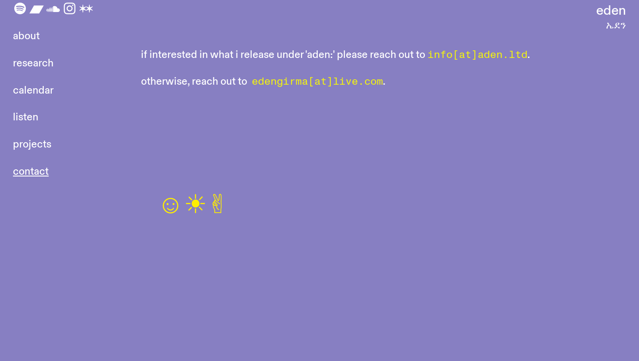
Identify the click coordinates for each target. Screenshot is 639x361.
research (33, 63)
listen (25, 117)
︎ (53, 9)
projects (32, 144)
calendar (33, 90)
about (26, 35)
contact (31, 171)
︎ (69, 9)
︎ (20, 9)
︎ (86, 9)
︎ (36, 9)
